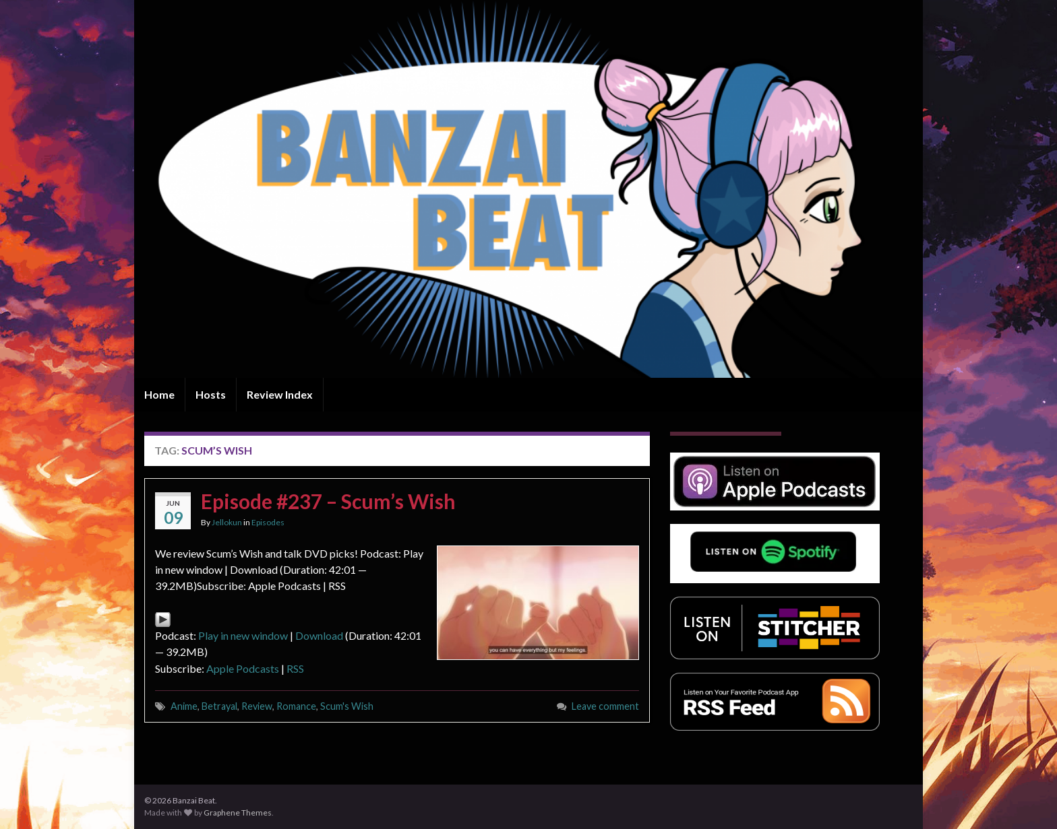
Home (159, 394)
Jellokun (227, 522)
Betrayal (219, 706)
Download (319, 635)
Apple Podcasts (242, 668)
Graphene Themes (238, 812)
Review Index (280, 394)
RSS (295, 668)
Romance (296, 706)
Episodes (267, 522)
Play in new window (243, 635)
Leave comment (605, 706)
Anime (184, 706)
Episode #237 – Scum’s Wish (328, 501)
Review (256, 706)
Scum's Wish (346, 706)
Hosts (210, 394)
